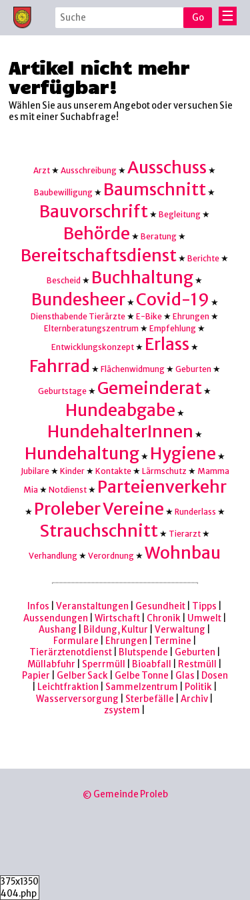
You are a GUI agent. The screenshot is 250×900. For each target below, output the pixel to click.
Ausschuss (167, 167)
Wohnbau (183, 553)
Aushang (58, 629)
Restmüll (197, 664)
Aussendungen (55, 618)
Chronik (164, 618)
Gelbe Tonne (142, 675)
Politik (198, 687)
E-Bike (149, 316)
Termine (172, 641)
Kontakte (113, 471)
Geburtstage (62, 391)
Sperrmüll (103, 664)
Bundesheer (78, 299)
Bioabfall (151, 664)
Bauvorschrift (93, 211)
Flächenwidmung (133, 369)
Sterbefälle (149, 699)
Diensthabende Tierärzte (78, 316)
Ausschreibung (89, 170)
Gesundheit (160, 606)
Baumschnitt (154, 189)
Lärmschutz (164, 471)
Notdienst (68, 490)
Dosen (214, 675)
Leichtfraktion (68, 687)
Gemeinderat (149, 388)
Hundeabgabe (120, 410)
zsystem (122, 710)
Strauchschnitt (98, 531)
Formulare (76, 641)
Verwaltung (180, 629)
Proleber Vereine (99, 509)
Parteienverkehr (162, 487)
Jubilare (35, 471)
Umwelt (204, 618)
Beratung (159, 236)
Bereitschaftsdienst (99, 255)
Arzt (41, 170)
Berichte (203, 258)
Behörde (96, 233)
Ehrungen (191, 316)
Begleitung (180, 214)
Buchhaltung (142, 277)
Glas (185, 675)
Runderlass (195, 512)
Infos (38, 606)
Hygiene (183, 453)
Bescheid (64, 280)
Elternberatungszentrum (91, 328)
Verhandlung (53, 556)
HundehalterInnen (120, 431)
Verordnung (111, 556)
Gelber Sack (82, 675)
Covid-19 (172, 299)
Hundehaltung (82, 453)
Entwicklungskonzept (92, 347)
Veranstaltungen (92, 606)
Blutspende (143, 652)
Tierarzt (185, 534)
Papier (36, 675)
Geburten (193, 369)
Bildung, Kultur (115, 629)
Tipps (204, 606)
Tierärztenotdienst (70, 652)
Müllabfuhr (51, 664)
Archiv (194, 699)
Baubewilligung (63, 192)
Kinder (72, 471)
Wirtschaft (117, 618)
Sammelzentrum (141, 687)
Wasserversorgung (77, 699)
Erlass (167, 344)
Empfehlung (172, 328)
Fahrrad (59, 366)
